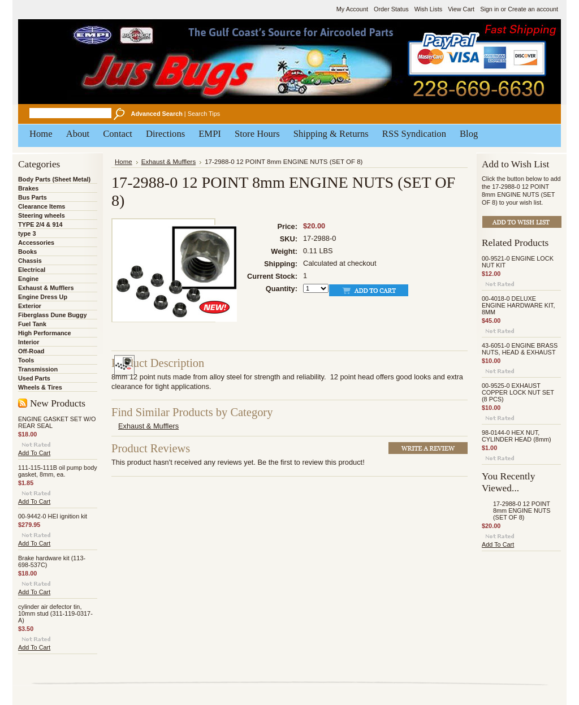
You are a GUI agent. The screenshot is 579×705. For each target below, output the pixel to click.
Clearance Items (41, 206)
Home (123, 161)
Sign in (489, 9)
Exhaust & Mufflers (46, 287)
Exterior (29, 305)
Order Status (391, 9)
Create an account (533, 9)
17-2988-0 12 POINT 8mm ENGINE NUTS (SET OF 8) (522, 510)
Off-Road (31, 351)
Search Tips (204, 113)
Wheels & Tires (40, 387)
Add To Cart (34, 452)
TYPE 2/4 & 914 (40, 224)
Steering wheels (41, 215)
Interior (28, 342)
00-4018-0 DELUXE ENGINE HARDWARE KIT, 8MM (518, 305)
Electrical (31, 269)
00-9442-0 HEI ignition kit (52, 516)
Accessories (36, 242)
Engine (28, 278)
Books (27, 251)
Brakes (28, 188)
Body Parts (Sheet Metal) (54, 179)
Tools (26, 360)
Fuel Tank (32, 324)
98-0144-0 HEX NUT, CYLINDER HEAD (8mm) (516, 436)
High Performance (44, 333)
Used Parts (34, 378)
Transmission (38, 369)
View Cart (461, 9)
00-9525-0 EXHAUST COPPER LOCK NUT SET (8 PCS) (518, 392)
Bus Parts (32, 197)
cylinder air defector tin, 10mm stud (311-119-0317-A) (55, 613)
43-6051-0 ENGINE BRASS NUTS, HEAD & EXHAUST (520, 349)
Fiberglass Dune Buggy (52, 315)
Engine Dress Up (42, 296)
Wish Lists (428, 9)
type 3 (27, 233)
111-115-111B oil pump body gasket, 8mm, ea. (57, 471)
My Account (352, 9)
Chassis (30, 260)
